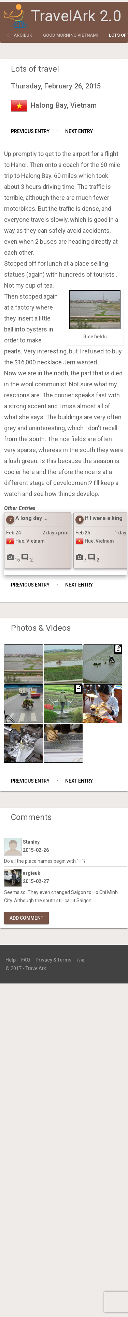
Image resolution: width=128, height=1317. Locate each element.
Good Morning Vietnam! (70, 35)
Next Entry (79, 131)
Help (10, 960)
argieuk (23, 35)
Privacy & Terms (53, 960)
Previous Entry (30, 131)
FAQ (25, 960)
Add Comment (26, 918)
